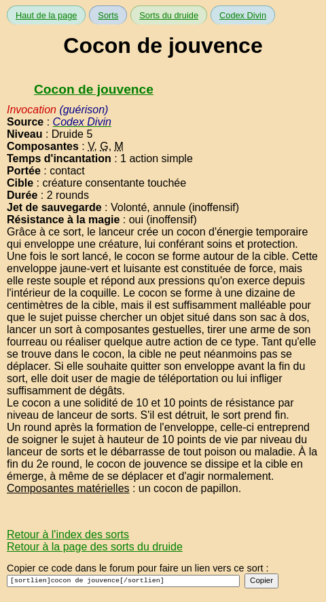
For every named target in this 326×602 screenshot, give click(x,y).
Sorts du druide (168, 15)
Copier (261, 580)
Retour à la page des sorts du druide (95, 546)
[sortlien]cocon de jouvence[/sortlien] (123, 581)
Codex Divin (242, 15)
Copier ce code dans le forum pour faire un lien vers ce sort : (138, 568)
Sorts (108, 15)
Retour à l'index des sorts (68, 534)
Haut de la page (46, 15)
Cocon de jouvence (93, 89)
